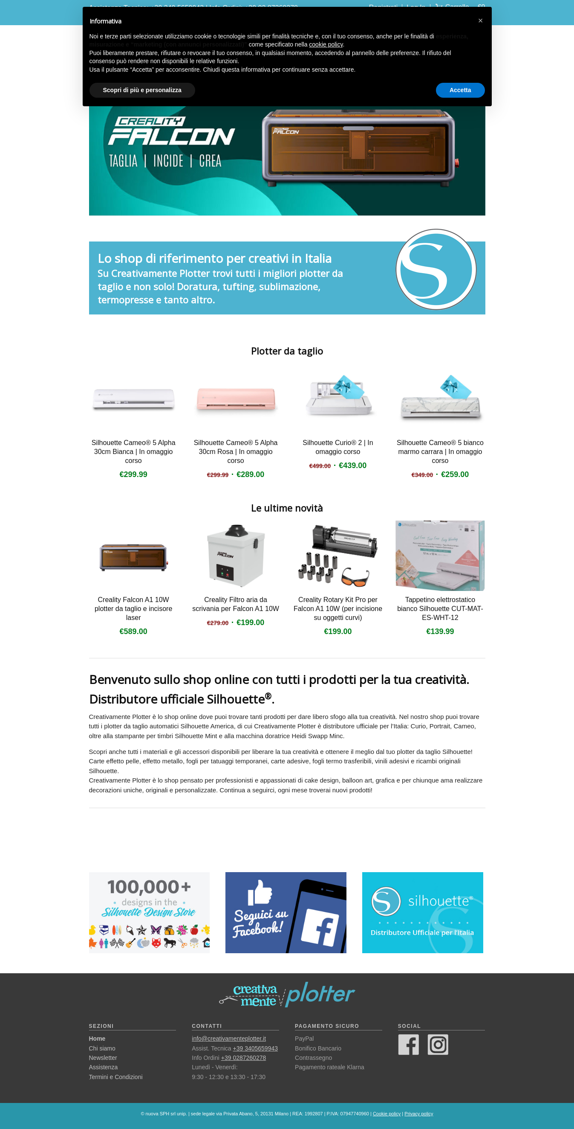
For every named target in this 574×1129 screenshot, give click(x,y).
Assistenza (103, 1067)
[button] (480, 20)
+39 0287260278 (243, 1057)
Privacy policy (418, 1113)
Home (97, 1038)
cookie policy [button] (326, 44)
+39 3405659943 (255, 1048)
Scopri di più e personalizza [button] (142, 90)
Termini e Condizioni (116, 1077)
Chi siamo (102, 1048)
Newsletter (103, 1057)
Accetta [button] (460, 90)
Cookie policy (387, 1113)
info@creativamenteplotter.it (229, 1038)
